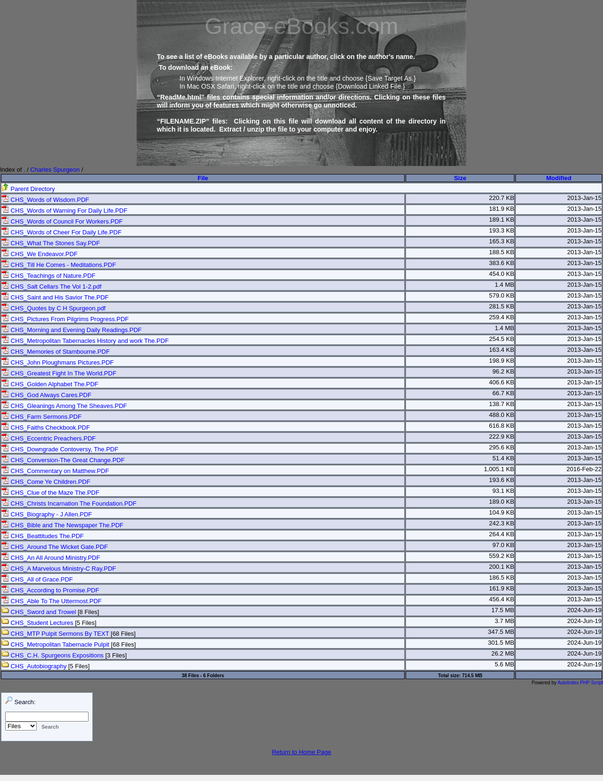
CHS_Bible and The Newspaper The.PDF (62, 525)
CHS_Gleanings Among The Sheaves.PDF (64, 405)
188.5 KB (501, 252)
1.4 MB (504, 284)
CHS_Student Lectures (37, 622)
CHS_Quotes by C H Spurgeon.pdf (53, 308)
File (202, 178)
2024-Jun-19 (584, 610)
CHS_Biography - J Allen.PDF (46, 514)
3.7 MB (504, 620)
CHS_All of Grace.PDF (37, 579)
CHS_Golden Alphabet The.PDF (49, 384)
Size (460, 178)
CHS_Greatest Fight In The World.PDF (58, 373)
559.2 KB (501, 555)
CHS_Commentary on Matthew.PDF (55, 470)
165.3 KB (501, 241)
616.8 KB (501, 425)
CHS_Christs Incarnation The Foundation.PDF (69, 503)
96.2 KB (503, 371)
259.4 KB (501, 317)
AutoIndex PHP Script (580, 682)
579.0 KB (501, 295)
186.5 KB (501, 577)
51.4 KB (503, 458)
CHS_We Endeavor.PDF (39, 254)
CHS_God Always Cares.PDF (46, 395)
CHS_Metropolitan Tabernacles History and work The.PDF (85, 340)
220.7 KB (501, 197)
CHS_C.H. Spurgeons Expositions (52, 655)
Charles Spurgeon (55, 169)
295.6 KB (501, 447)
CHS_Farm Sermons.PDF (41, 416)
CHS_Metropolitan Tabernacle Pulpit (55, 644)
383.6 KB (501, 262)
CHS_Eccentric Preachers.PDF (48, 438)
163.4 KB (501, 349)
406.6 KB (501, 382)
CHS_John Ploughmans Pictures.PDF (57, 362)
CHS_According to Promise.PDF (50, 590)
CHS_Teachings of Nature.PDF (48, 275)
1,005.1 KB (499, 469)
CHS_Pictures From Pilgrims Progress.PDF (65, 319)
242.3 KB (501, 523)
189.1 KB (501, 219)
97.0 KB (503, 544)
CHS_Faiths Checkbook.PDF (45, 427)
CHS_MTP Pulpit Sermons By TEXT (55, 633)
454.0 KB (501, 273)
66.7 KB (503, 393)
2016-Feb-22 (584, 469)
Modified (558, 178)
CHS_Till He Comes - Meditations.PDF (58, 264)
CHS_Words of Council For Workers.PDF (62, 221)
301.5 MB (501, 642)
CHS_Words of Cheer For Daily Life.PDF (61, 232)
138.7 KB (501, 403)
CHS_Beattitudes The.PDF (42, 536)
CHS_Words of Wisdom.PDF (45, 199)
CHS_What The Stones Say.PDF (50, 243)
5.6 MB (504, 664)
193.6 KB (501, 479)
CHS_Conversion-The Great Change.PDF (63, 460)
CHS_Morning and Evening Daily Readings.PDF (71, 329)
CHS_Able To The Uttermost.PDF (51, 601)
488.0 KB (501, 414)
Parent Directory (28, 188)
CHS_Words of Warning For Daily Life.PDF (64, 210)
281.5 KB (501, 306)
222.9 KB (501, 436)
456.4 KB (501, 599)
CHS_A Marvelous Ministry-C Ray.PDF (58, 568)
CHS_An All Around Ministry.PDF (50, 557)
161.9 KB (501, 588)
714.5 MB (472, 675)
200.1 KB (501, 566)
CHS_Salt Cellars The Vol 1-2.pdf (51, 286)
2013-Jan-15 (584, 197)
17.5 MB (502, 610)
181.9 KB (501, 208)
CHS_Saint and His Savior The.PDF (54, 297)
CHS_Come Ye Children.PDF (45, 481)
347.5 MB (501, 631)
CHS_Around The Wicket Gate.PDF (54, 546)
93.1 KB (503, 490)
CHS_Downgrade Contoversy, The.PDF (59, 449)
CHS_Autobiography (33, 666)
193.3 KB (501, 230)
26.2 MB (502, 653)
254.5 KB (501, 338)
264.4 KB (501, 534)
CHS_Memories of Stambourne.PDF (55, 351)
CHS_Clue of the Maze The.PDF (50, 492)
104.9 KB (501, 512)
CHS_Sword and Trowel (38, 611)
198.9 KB (501, 360)
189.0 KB (501, 501)
